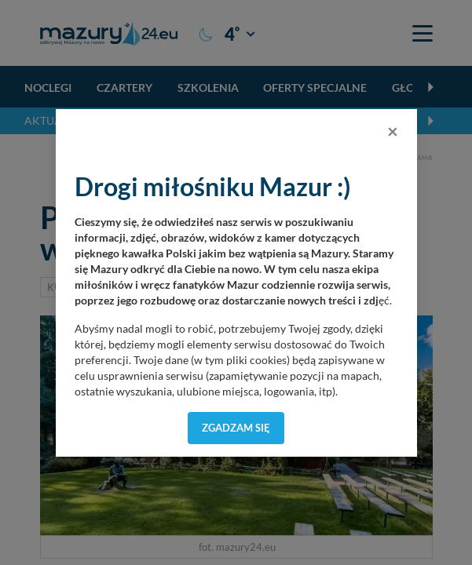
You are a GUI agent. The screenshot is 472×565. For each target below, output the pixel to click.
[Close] (393, 131)
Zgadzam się (236, 427)
